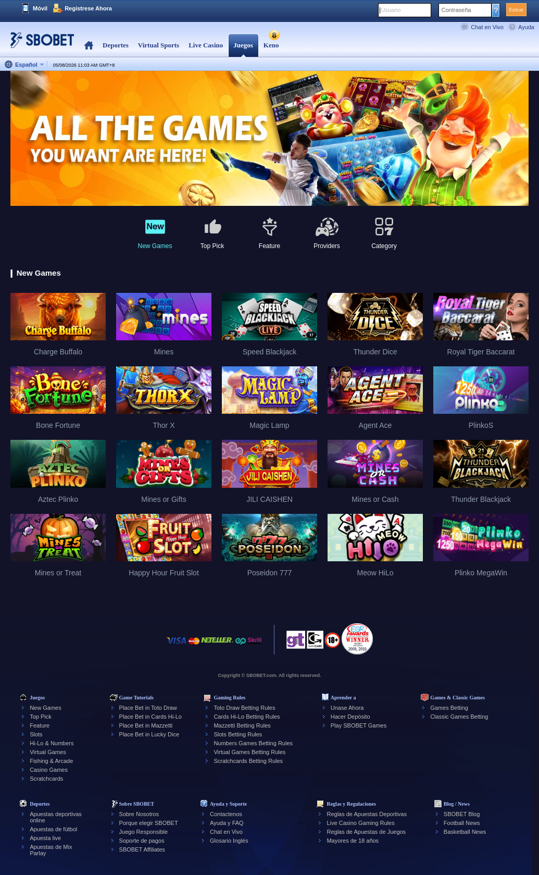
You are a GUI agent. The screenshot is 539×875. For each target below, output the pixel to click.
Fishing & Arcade (51, 761)
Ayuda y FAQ (227, 823)
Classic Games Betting (459, 716)
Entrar (516, 9)
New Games (45, 708)
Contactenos (226, 814)
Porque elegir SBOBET (148, 823)
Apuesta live (45, 838)
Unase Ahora (347, 708)
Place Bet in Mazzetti (146, 725)
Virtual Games (48, 752)
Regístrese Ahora (88, 8)
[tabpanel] (269, 139)
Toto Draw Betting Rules (244, 708)
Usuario (391, 10)
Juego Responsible (143, 832)
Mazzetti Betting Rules (242, 725)
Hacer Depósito (350, 716)
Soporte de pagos (142, 840)
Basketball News (465, 832)
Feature (39, 725)
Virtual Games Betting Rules (249, 752)
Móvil (40, 8)
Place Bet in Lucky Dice (149, 734)
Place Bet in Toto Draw (148, 708)
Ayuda (526, 27)
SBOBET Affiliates (142, 849)
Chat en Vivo (487, 27)
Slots (36, 734)
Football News (462, 823)
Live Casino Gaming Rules (360, 823)
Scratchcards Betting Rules (248, 761)
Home (88, 45)
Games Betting (449, 708)
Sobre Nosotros (139, 814)
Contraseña (456, 10)
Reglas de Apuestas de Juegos (366, 832)
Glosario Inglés (229, 840)
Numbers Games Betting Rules (253, 743)
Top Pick (41, 716)
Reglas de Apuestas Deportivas (366, 814)
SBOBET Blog (462, 814)
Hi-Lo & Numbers (51, 743)
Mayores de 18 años (353, 840)
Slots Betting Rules (238, 734)
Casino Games (49, 770)
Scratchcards (46, 778)
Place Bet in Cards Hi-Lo (150, 716)
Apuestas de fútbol (53, 829)
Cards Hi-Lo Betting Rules (247, 716)
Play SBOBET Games (358, 725)
